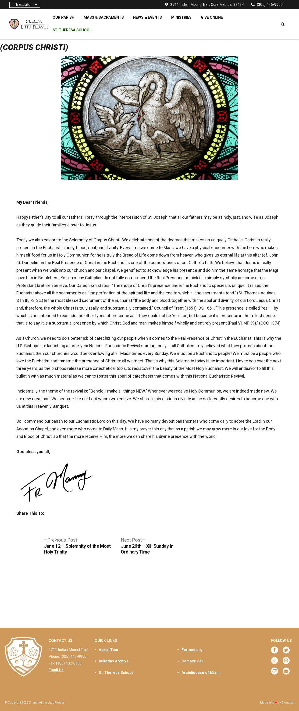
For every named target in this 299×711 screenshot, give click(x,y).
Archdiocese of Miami (201, 672)
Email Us (56, 670)
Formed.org (192, 649)
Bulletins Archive (114, 661)
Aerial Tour (109, 649)
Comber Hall (192, 661)
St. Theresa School (116, 672)
